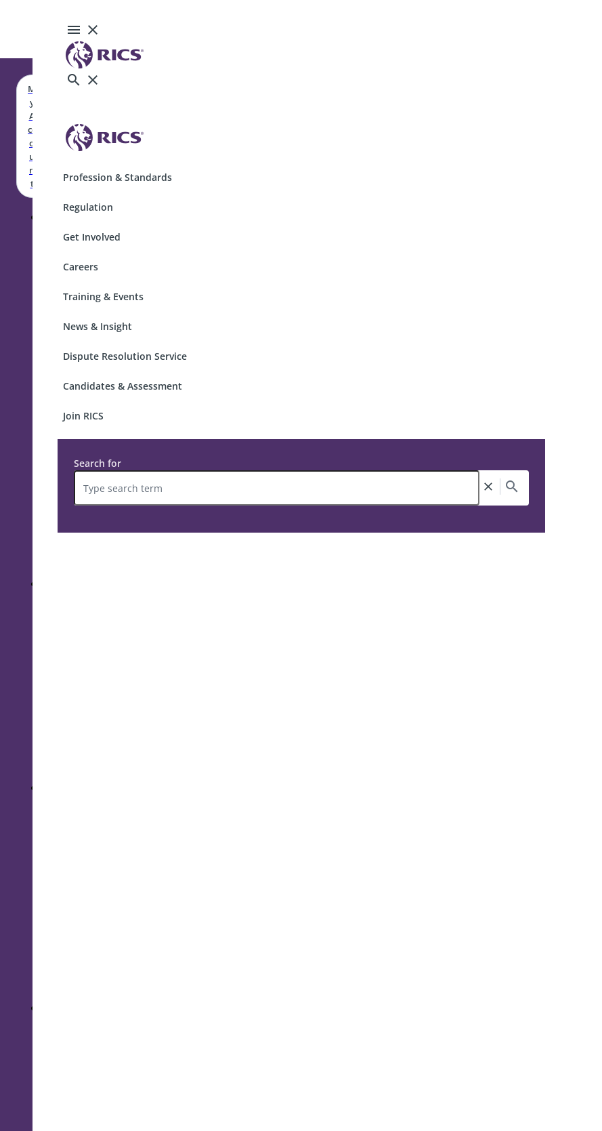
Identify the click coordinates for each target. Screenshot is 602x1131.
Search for (97, 463)
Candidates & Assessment (122, 385)
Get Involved (92, 236)
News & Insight (97, 326)
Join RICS (83, 415)
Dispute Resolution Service (125, 356)
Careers (80, 266)
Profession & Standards (117, 177)
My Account (32, 136)
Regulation (88, 207)
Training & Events (103, 296)
